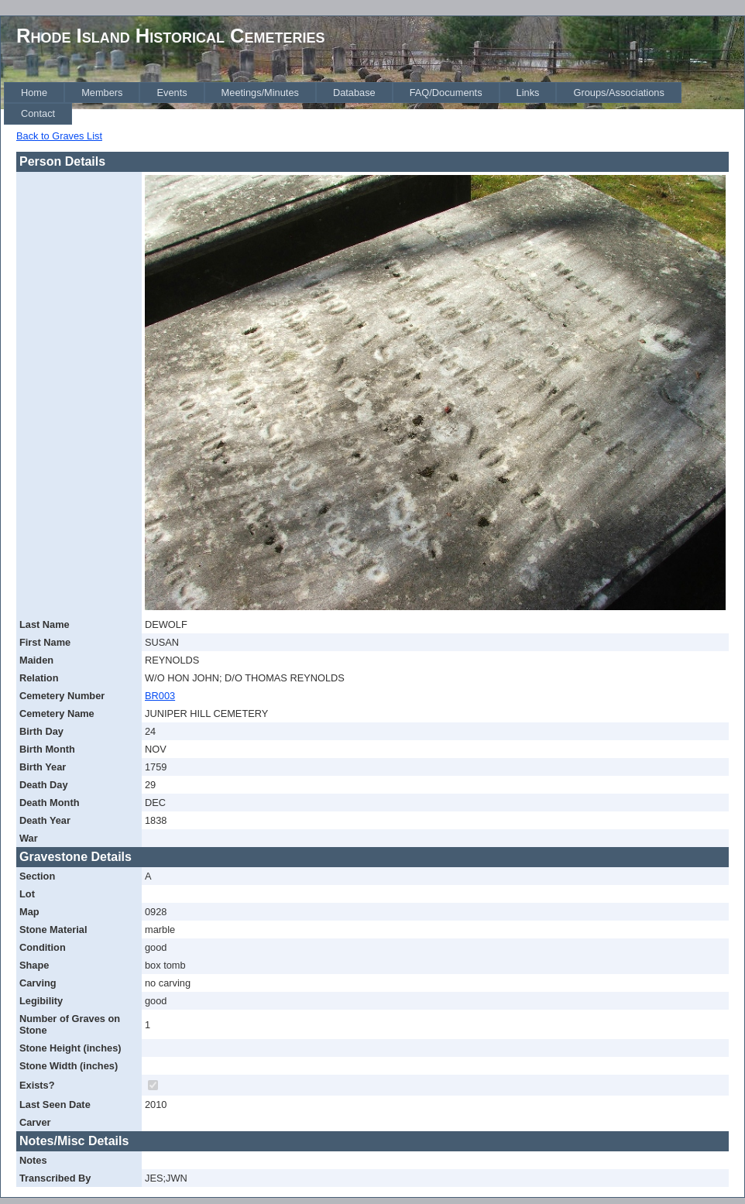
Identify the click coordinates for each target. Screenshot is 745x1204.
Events (171, 92)
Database (354, 92)
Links (528, 92)
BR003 (160, 695)
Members (101, 92)
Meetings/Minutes (260, 92)
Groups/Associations (618, 92)
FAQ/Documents (446, 92)
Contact (38, 113)
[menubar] (374, 103)
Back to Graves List (59, 136)
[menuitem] (34, 92)
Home (34, 92)
